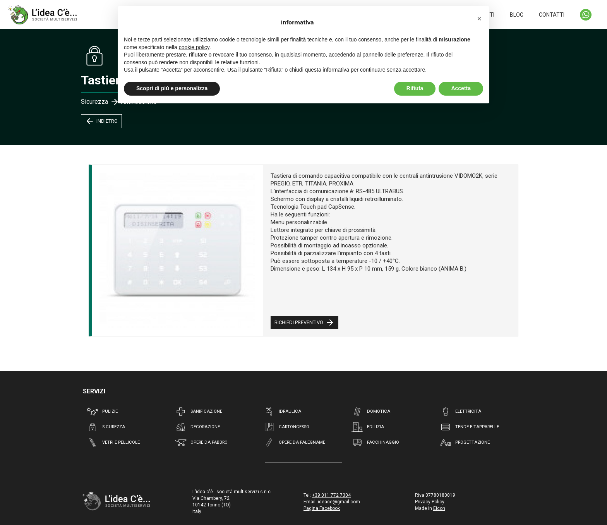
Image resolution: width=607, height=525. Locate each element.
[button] (479, 18)
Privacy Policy (429, 501)
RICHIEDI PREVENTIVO (304, 322)
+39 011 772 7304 (331, 495)
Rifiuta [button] (415, 88)
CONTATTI (551, 15)
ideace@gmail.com (339, 501)
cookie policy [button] (194, 47)
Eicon (439, 508)
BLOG (516, 15)
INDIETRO (101, 121)
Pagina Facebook (322, 508)
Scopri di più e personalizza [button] (171, 88)
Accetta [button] (461, 88)
